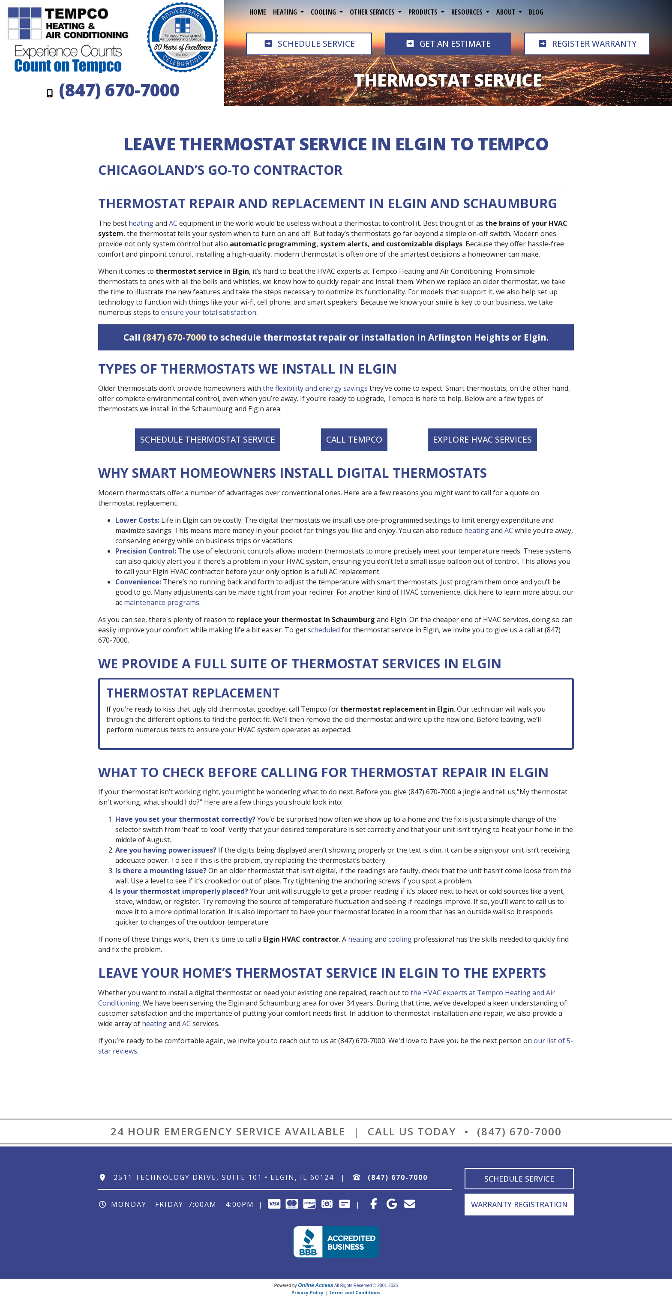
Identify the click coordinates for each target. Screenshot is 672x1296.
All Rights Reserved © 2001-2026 (366, 1285)
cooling (400, 939)
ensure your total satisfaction (208, 312)
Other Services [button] (373, 12)
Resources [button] (467, 12)
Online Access (315, 1285)
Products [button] (423, 12)
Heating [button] (286, 12)
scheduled (324, 630)
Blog (536, 12)
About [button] (506, 12)
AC (173, 223)
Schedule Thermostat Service (207, 439)
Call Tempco (354, 439)
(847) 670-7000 (174, 337)
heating (141, 223)
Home (257, 12)
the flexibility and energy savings (315, 388)
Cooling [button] (324, 12)
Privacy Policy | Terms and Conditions (336, 1293)
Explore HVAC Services (482, 439)
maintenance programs (161, 602)
